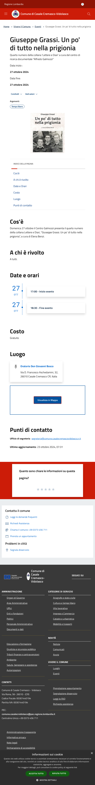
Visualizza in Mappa (48, 400)
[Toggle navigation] (6, 13)
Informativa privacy (16, 737)
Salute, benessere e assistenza (22, 665)
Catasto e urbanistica (63, 619)
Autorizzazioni (14, 670)
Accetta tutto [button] (36, 773)
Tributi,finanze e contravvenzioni (23, 654)
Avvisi (56, 654)
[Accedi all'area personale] (83, 4)
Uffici (9, 608)
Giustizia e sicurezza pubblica (21, 649)
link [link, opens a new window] (75, 767)
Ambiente (11, 659)
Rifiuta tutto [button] (59, 773)
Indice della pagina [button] (23, 163)
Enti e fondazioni (15, 613)
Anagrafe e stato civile (64, 598)
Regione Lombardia (13, 4)
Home (6, 26)
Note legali (12, 742)
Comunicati (58, 649)
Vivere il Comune (22, 26)
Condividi (17, 94)
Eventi (38, 26)
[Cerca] (89, 14)
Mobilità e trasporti (62, 624)
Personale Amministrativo (20, 624)
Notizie (56, 644)
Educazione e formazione (19, 644)
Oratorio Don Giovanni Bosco (37, 366)
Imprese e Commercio (63, 613)
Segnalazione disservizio (65, 693)
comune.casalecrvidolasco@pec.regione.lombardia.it (28, 714)
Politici (10, 619)
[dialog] (47, 767)
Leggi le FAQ (59, 698)
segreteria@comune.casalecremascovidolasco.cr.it (56, 438)
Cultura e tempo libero (64, 603)
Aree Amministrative (17, 603)
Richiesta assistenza (63, 704)
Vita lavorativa (60, 608)
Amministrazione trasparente (21, 732)
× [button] (92, 753)
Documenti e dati (15, 629)
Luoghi (56, 668)
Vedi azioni (31, 94)
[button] (47, 780)
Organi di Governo (16, 598)
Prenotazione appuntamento (67, 688)
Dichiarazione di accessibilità (21, 748)
